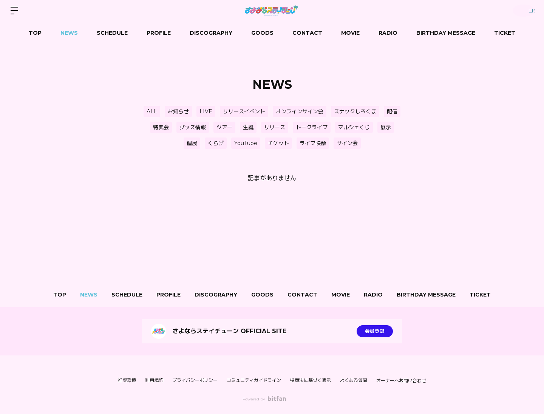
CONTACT (307, 32)
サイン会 (347, 143)
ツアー (224, 127)
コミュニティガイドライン (254, 380)
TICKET (504, 32)
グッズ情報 (192, 127)
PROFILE (159, 32)
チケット (278, 143)
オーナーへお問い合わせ (401, 380)
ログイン (521, 10)
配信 (392, 111)
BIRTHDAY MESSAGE (445, 32)
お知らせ (178, 111)
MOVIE (350, 32)
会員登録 (374, 331)
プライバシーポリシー (195, 380)
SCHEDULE (112, 32)
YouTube (245, 143)
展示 (385, 127)
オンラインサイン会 (299, 111)
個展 (192, 143)
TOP (35, 32)
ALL (152, 111)
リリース (274, 127)
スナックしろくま (355, 111)
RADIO (388, 32)
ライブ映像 (313, 143)
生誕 (248, 127)
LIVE (205, 111)
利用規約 (154, 380)
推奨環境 (127, 380)
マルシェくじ (354, 127)
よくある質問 (353, 380)
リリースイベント (244, 111)
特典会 (161, 127)
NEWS (69, 32)
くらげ (216, 143)
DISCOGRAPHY (211, 32)
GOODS (262, 32)
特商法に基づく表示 (310, 380)
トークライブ (312, 127)
